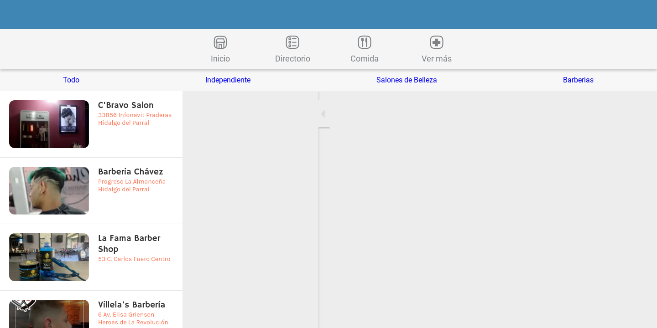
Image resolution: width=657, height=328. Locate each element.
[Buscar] (639, 15)
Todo (71, 80)
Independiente (227, 80)
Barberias (578, 80)
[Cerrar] (18, 14)
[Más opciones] (437, 49)
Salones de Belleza (406, 80)
